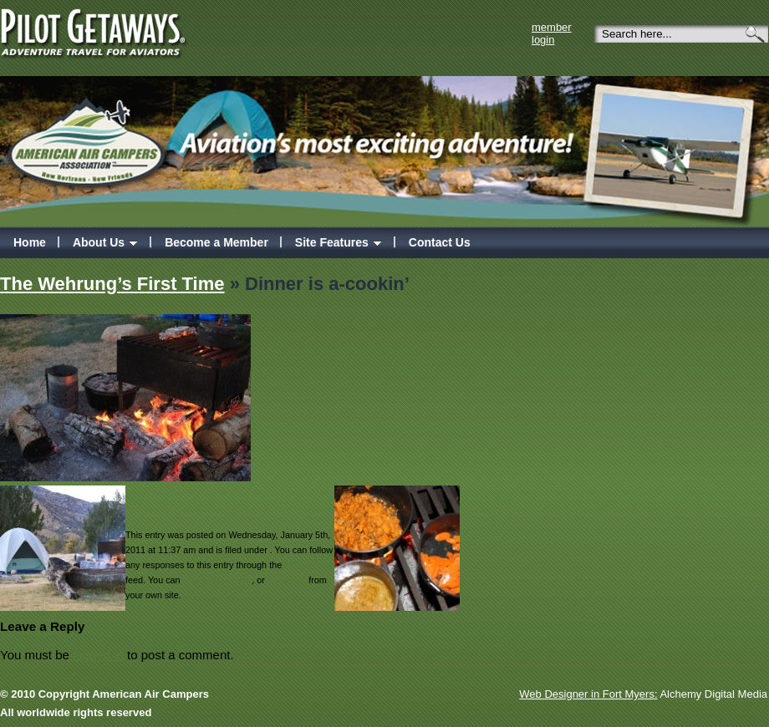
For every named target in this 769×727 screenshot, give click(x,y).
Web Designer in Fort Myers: (588, 694)
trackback (286, 580)
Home (29, 242)
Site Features (338, 242)
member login (552, 33)
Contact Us (440, 242)
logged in (98, 655)
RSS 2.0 (301, 565)
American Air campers (88, 134)
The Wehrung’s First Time (112, 283)
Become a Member (216, 242)
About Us (105, 242)
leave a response (217, 580)
